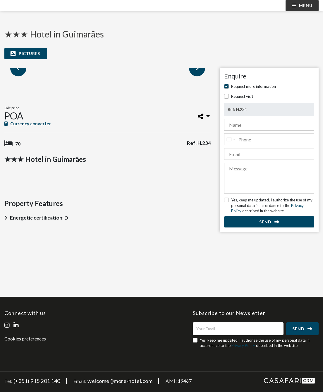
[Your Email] (238, 328)
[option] (24, 90)
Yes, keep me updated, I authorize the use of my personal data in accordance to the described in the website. (271, 205)
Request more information (253, 86)
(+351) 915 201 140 (36, 381)
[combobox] (230, 139)
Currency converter (27, 123)
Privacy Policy (243, 345)
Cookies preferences (25, 338)
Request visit (242, 96)
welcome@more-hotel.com (119, 381)
